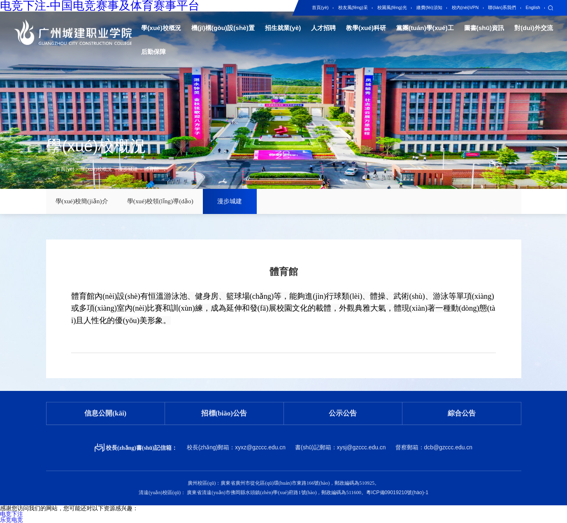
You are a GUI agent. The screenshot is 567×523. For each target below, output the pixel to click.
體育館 (151, 169)
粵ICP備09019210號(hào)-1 (397, 485)
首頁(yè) (65, 169)
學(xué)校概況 (96, 169)
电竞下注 (11, 514)
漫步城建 (128, 169)
